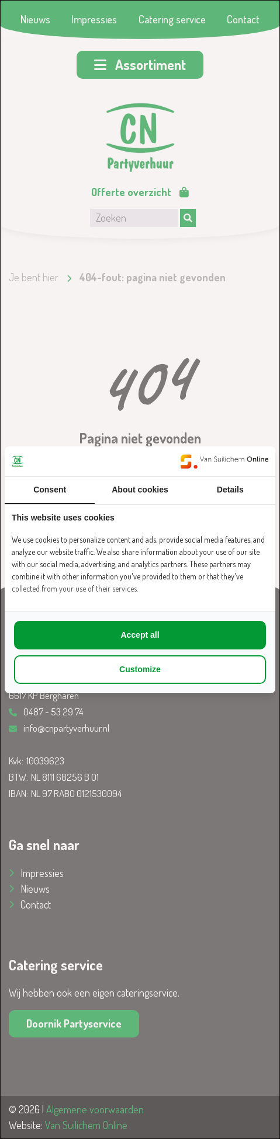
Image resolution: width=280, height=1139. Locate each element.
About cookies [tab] (140, 489)
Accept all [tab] (139, 635)
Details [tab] (230, 489)
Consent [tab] (49, 489)
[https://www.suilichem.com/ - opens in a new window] (224, 461)
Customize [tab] (140, 669)
